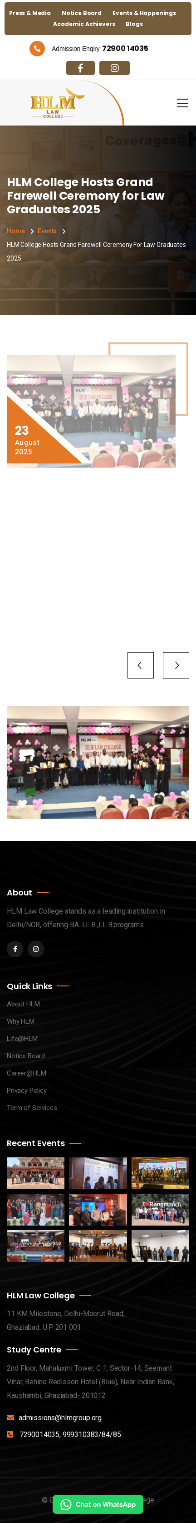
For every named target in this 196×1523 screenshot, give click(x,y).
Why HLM (20, 1021)
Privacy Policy (27, 1090)
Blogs (134, 24)
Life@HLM (22, 1039)
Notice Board (82, 13)
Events (47, 231)
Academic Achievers (84, 24)
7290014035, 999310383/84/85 (70, 1434)
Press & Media (30, 13)
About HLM (23, 1004)
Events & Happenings (144, 13)
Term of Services (32, 1108)
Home (15, 231)
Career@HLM (26, 1073)
